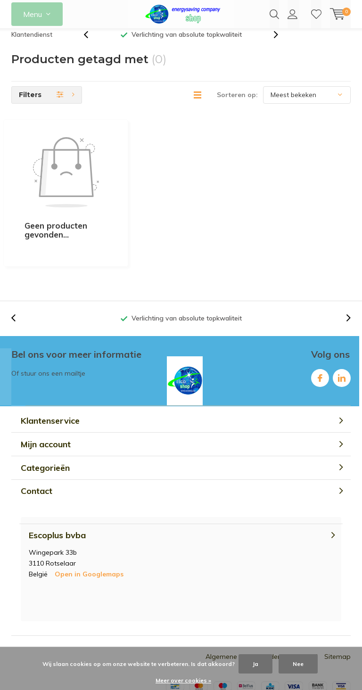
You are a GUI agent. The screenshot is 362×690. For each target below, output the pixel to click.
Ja (255, 663)
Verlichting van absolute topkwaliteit (187, 44)
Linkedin (342, 330)
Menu (32, 14)
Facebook (320, 330)
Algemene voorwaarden (243, 610)
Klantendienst (31, 44)
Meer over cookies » (183, 680)
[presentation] (91, 44)
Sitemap (337, 610)
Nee (298, 663)
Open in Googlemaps (89, 528)
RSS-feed (303, 610)
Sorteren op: (237, 104)
